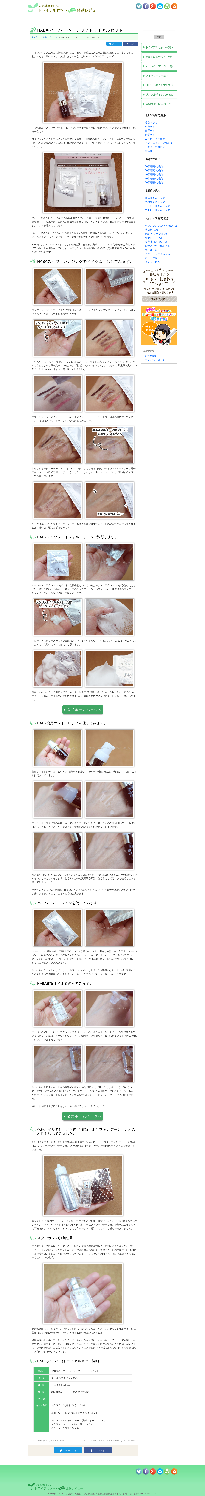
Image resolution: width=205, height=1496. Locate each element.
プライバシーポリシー (156, 360)
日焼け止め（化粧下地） (159, 246)
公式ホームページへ (84, 709)
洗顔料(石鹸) (152, 229)
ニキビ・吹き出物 (155, 138)
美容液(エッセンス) (156, 241)
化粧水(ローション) (156, 233)
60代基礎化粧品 (154, 182)
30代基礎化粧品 (154, 170)
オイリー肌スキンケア (157, 206)
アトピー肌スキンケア (157, 210)
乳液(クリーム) (153, 237)
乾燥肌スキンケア (155, 198)
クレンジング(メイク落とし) (161, 225)
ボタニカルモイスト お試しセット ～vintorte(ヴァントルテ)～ (111, 1439)
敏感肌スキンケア (155, 202)
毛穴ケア (150, 126)
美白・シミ (151, 122)
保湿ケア (150, 130)
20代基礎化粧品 (154, 166)
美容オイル (151, 250)
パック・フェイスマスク (159, 254)
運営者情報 (150, 355)
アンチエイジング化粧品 (159, 142)
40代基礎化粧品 (154, 174)
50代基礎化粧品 (154, 178)
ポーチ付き (151, 258)
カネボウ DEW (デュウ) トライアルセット (47, 1439)
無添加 (148, 151)
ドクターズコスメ (155, 147)
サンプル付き (152, 262)
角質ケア (150, 134)
